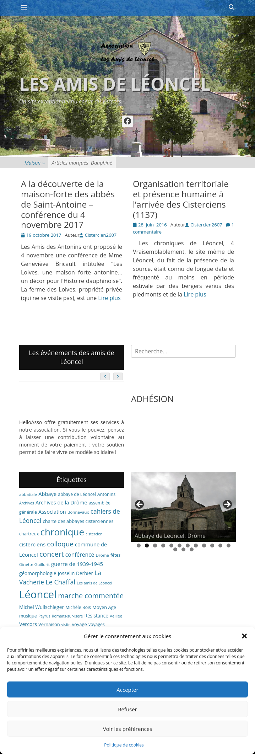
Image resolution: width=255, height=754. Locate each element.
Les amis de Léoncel (114, 84)
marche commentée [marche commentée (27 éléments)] (91, 595)
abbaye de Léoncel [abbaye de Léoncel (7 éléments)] (77, 494)
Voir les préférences (127, 728)
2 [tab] (147, 545)
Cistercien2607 (100, 235)
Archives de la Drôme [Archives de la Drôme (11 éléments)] (61, 502)
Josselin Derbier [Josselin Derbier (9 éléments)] (75, 573)
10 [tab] (212, 545)
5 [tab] (171, 545)
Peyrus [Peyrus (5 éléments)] (44, 616)
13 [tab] (175, 549)
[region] (183, 507)
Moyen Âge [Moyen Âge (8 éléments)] (104, 607)
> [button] (227, 504)
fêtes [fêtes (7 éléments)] (115, 555)
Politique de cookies (124, 745)
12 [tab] (228, 545)
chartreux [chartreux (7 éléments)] (29, 534)
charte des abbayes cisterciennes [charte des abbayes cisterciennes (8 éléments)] (78, 521)
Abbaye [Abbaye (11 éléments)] (47, 493)
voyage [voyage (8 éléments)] (79, 624)
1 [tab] (139, 545)
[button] (244, 636)
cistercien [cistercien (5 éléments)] (94, 533)
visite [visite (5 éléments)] (66, 624)
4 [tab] (163, 545)
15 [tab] (192, 549)
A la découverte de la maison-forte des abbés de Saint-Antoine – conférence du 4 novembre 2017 (68, 204)
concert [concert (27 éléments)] (51, 554)
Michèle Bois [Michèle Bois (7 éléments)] (78, 607)
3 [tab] (155, 545)
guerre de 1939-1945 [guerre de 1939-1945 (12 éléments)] (77, 563)
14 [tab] (183, 549)
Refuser (127, 709)
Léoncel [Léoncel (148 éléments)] (37, 594)
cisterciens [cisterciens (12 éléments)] (32, 544)
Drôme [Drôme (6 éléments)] (102, 555)
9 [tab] (204, 545)
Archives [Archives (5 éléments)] (26, 503)
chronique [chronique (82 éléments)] (62, 531)
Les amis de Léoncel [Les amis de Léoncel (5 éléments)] (94, 583)
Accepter (127, 689)
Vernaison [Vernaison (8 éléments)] (49, 624)
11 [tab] (220, 545)
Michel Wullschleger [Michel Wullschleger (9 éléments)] (41, 607)
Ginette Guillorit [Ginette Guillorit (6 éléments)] (34, 564)
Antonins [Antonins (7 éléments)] (106, 494)
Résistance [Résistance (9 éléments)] (96, 615)
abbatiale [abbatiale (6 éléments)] (28, 494)
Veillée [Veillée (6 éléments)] (116, 616)
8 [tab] (196, 545)
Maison (35, 162)
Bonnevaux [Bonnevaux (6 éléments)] (78, 512)
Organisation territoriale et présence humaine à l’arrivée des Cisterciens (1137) (181, 199)
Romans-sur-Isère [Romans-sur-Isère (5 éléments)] (67, 616)
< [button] (140, 504)
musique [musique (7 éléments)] (28, 616)
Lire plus (109, 298)
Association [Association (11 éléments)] (52, 511)
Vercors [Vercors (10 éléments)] (28, 624)
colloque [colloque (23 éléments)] (60, 543)
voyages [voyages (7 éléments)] (96, 624)
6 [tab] (179, 545)
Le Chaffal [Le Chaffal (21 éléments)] (60, 582)
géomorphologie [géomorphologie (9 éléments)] (37, 573)
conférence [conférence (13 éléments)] (79, 554)
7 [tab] (188, 545)
